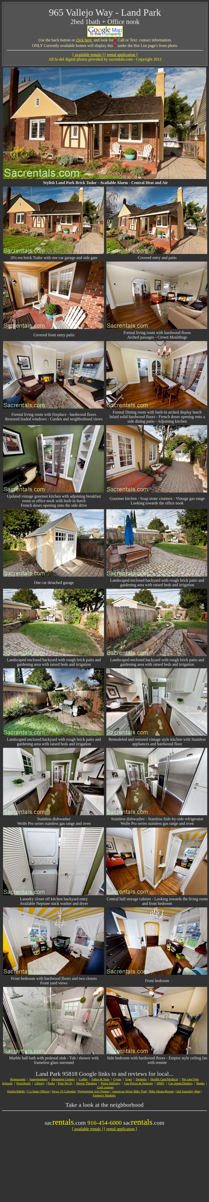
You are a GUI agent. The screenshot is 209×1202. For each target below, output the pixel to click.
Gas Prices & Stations (138, 1083)
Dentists (141, 1079)
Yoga (128, 1079)
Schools (7, 1083)
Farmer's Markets (104, 1095)
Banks (200, 1083)
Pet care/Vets (190, 1079)
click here (84, 40)
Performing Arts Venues (94, 1091)
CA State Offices (38, 1091)
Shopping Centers (63, 1079)
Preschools (23, 1083)
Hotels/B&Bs (16, 1091)
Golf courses (105, 1087)
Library (39, 1083)
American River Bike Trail (129, 1091)
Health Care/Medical (164, 1079)
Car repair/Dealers (180, 1083)
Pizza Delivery (110, 1083)
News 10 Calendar (63, 1091)
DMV (160, 1083)
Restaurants (17, 1079)
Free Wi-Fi (65, 1083)
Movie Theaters (86, 1083)
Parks (51, 1083)
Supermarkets (38, 1079)
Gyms (117, 1079)
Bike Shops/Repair (161, 1091)
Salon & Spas (101, 1079)
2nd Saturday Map (188, 1091)
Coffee (83, 1079)
